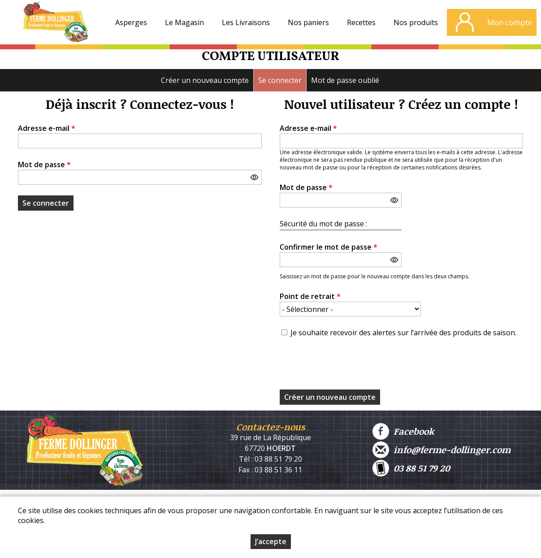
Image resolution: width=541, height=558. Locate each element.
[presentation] (348, 366)
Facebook (403, 431)
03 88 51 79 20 (411, 468)
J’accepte (270, 541)
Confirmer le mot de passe (328, 247)
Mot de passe (44, 164)
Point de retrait (310, 296)
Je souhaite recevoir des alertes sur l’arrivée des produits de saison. (403, 332)
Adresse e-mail (46, 128)
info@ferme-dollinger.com (441, 449)
